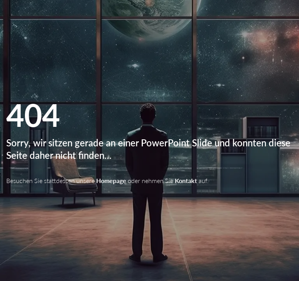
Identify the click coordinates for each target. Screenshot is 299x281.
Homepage (111, 180)
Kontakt (186, 180)
